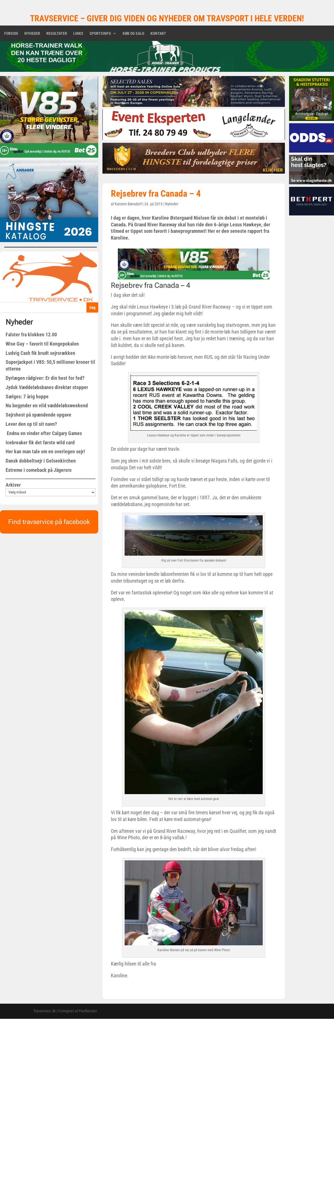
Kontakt (158, 33)
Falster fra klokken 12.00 (31, 334)
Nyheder (32, 33)
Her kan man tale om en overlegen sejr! (45, 451)
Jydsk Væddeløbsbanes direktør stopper (47, 387)
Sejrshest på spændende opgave (38, 415)
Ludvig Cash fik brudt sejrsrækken (40, 353)
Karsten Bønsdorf (128, 204)
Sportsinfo (100, 33)
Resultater (56, 33)
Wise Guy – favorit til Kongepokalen (42, 344)
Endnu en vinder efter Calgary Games (44, 433)
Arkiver (13, 485)
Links (78, 33)
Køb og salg (133, 33)
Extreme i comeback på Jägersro (39, 470)
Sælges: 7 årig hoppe (27, 396)
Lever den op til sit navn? (31, 424)
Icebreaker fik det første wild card (40, 442)
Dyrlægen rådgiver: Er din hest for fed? (45, 378)
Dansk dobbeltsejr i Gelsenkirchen (41, 461)
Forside (11, 33)
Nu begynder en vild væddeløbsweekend (47, 405)
